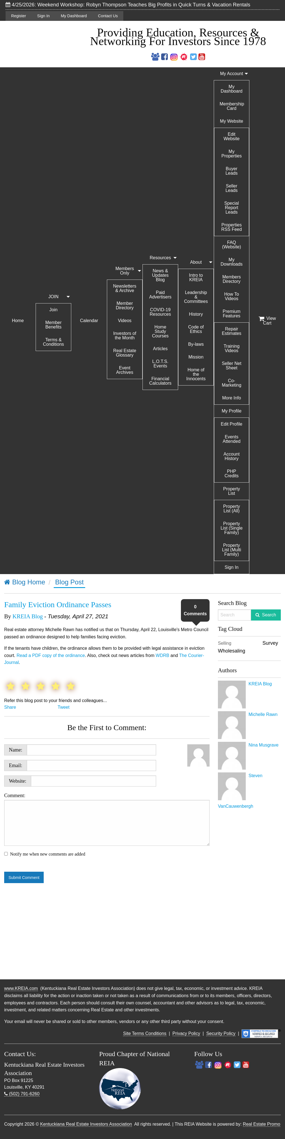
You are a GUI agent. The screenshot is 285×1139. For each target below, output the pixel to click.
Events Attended (231, 439)
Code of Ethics (196, 329)
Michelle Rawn (263, 714)
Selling (224, 643)
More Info (231, 398)
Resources (160, 257)
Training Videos (231, 348)
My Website (231, 121)
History (196, 314)
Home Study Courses (160, 331)
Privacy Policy (186, 1033)
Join (53, 309)
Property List (231, 491)
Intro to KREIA (196, 277)
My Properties (232, 153)
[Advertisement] (249, 893)
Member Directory (125, 305)
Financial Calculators (160, 381)
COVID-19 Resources (160, 312)
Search (269, 614)
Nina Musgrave (264, 745)
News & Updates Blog (160, 275)
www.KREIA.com (21, 988)
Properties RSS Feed (231, 227)
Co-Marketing (231, 382)
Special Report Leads (231, 207)
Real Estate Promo (261, 1124)
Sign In (43, 16)
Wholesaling (231, 651)
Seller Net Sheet (231, 365)
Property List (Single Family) (231, 528)
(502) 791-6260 (22, 1093)
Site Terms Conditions (144, 1033)
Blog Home (24, 582)
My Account (231, 73)
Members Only (125, 270)
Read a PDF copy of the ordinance (50, 655)
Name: (15, 750)
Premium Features (231, 313)
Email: (15, 765)
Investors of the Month (124, 335)
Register (18, 16)
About (196, 262)
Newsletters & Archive (124, 288)
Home (18, 320)
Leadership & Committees (196, 297)
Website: (17, 781)
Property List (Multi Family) (231, 550)
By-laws (196, 344)
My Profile (231, 411)
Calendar (89, 320)
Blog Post (69, 582)
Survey (270, 643)
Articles (160, 348)
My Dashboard (74, 16)
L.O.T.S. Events (160, 363)
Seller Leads (231, 188)
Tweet (64, 707)
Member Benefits (53, 324)
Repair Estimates (231, 331)
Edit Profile (231, 424)
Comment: (107, 819)
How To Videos (231, 296)
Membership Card (232, 106)
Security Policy (220, 1033)
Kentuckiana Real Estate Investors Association (86, 1124)
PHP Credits (232, 473)
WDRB (162, 655)
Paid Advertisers (160, 294)
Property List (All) (231, 508)
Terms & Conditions (53, 342)
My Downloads (231, 261)
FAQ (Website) (231, 244)
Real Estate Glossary (124, 352)
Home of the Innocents (195, 374)
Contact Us (108, 16)
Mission (195, 357)
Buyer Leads (231, 171)
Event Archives (124, 370)
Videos (125, 320)
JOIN (53, 296)
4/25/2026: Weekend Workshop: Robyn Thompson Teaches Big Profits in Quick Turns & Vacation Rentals (128, 5)
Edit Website (231, 136)
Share (10, 707)
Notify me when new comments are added (47, 854)
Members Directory (231, 279)
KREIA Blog (28, 616)
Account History (231, 456)
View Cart (267, 320)
